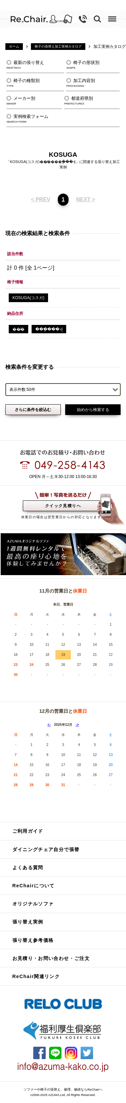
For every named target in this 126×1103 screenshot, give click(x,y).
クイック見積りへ (63, 505)
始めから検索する (93, 409)
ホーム (14, 46)
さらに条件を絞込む (33, 409)
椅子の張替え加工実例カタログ (58, 46)
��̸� (18, 329)
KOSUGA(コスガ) (28, 297)
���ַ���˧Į (48, 329)
